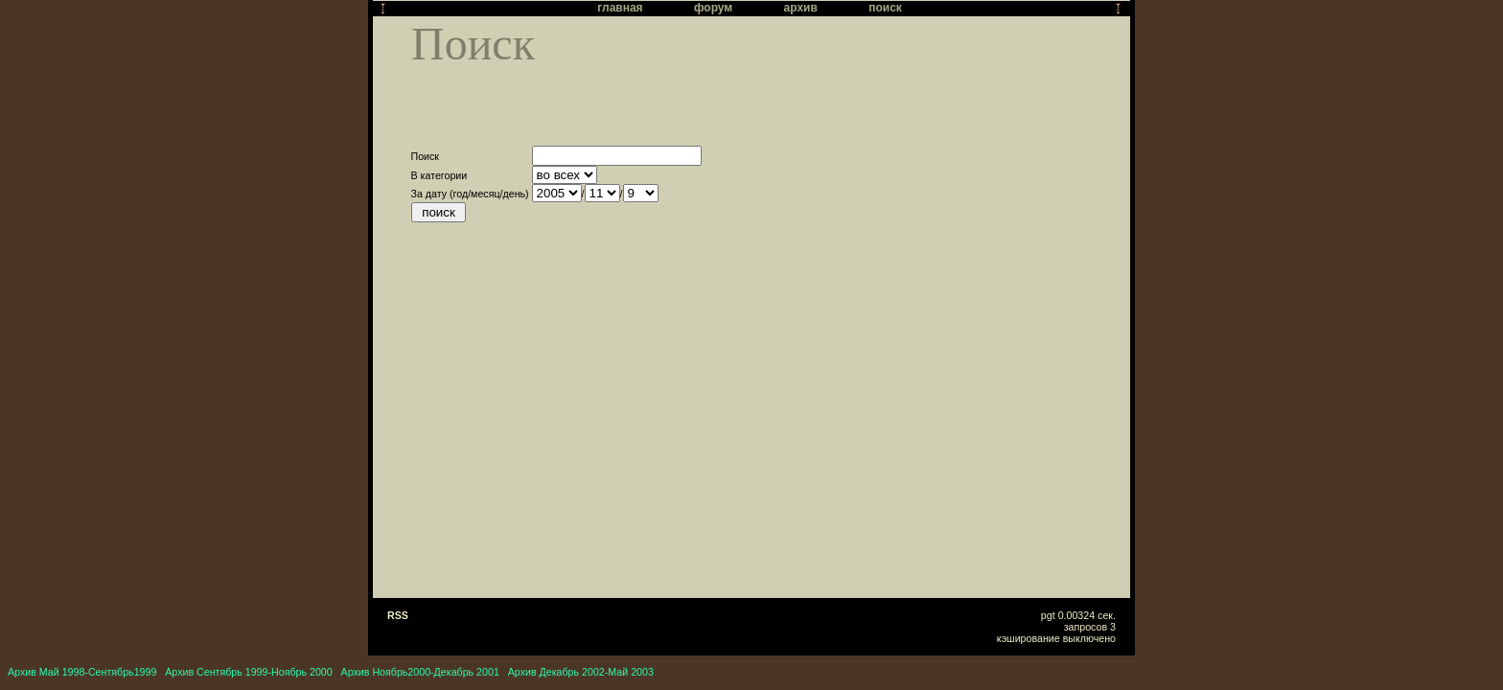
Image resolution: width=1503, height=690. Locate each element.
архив (801, 7)
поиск (885, 7)
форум (713, 7)
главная (619, 7)
